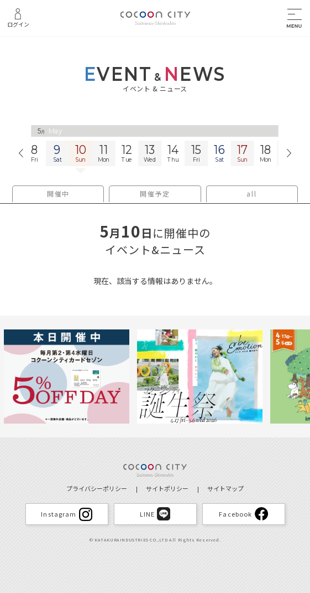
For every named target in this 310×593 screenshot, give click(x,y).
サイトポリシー (167, 488)
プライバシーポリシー (96, 488)
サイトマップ (225, 488)
